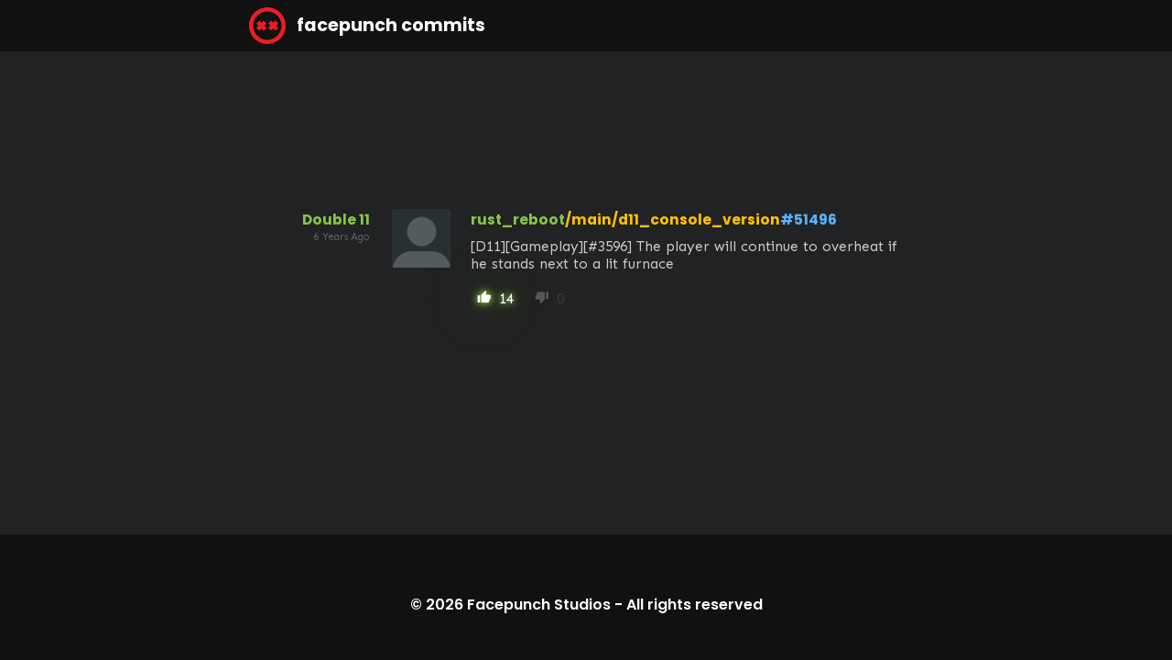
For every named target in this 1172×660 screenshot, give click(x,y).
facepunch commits (367, 25)
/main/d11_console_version (672, 219)
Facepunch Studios (539, 604)
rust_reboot (518, 219)
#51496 (808, 219)
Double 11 (336, 219)
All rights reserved (694, 604)
